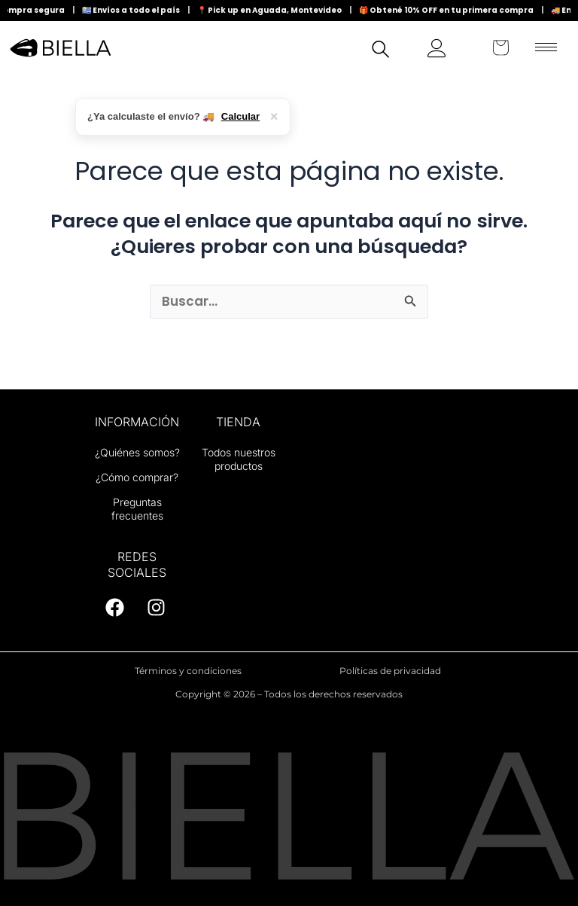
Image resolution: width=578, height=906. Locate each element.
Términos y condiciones (188, 670)
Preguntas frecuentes (137, 509)
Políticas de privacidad (390, 670)
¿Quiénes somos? (137, 452)
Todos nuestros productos (238, 459)
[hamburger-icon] (546, 47)
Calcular (240, 116)
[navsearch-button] (381, 51)
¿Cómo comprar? (137, 477)
